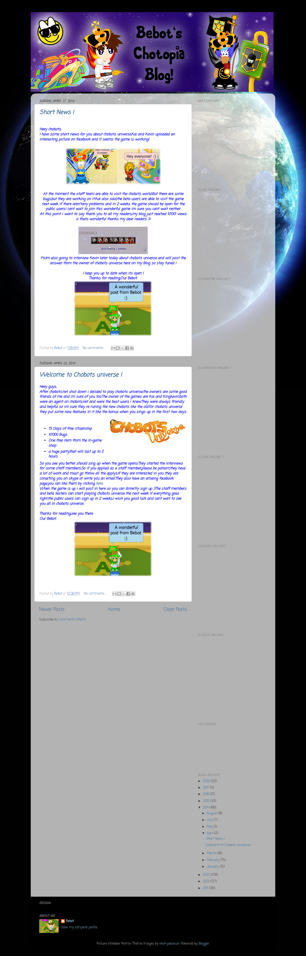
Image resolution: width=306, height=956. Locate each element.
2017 (206, 787)
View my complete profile (79, 927)
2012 (206, 881)
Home (114, 609)
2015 (206, 801)
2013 (206, 875)
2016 (206, 794)
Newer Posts (51, 609)
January (213, 866)
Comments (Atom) (72, 619)
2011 (206, 888)
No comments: (94, 348)
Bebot (70, 921)
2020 (207, 781)
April (210, 833)
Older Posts (175, 609)
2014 (206, 807)
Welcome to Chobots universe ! (80, 375)
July (210, 820)
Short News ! (56, 112)
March (212, 853)
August (212, 813)
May (210, 826)
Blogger (204, 943)
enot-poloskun (169, 943)
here (99, 483)
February (214, 860)
